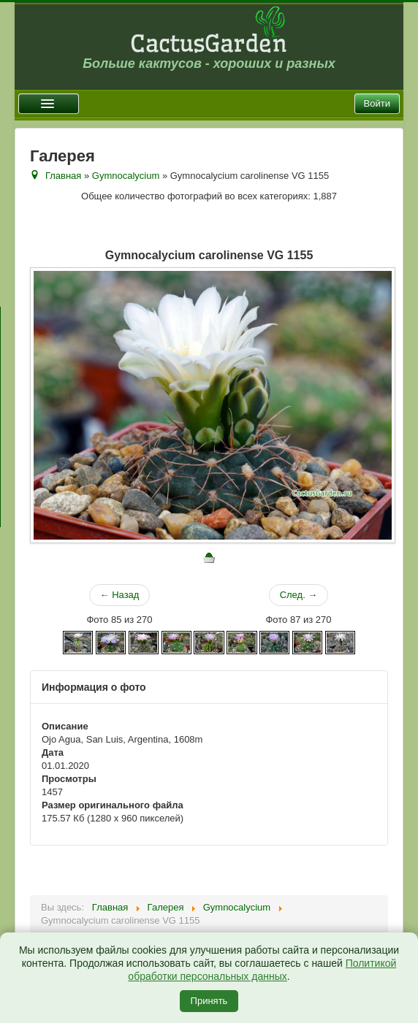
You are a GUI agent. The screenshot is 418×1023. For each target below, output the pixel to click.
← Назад (120, 594)
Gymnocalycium (125, 175)
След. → (299, 594)
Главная (63, 175)
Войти (377, 103)
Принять (209, 1000)
